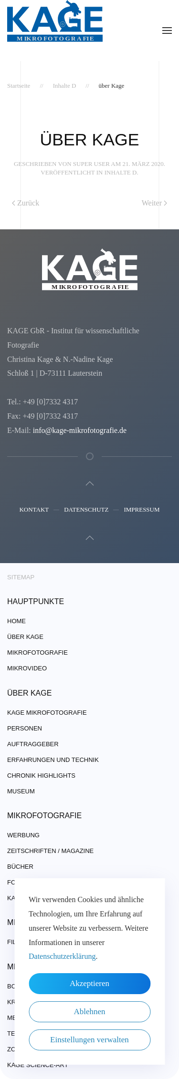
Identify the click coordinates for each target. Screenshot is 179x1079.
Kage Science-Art (37, 1065)
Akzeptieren (89, 983)
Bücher (20, 866)
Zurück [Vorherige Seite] (25, 203)
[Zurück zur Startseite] (55, 30)
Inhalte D (121, 172)
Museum (21, 791)
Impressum (141, 510)
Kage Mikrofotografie (47, 712)
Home (16, 621)
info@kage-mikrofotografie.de (79, 430)
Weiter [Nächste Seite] (154, 203)
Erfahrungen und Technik (53, 759)
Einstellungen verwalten (89, 1039)
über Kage (25, 636)
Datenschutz (86, 510)
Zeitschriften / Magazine (50, 850)
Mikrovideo (27, 668)
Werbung (23, 835)
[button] (167, 30)
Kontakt (34, 510)
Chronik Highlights (41, 775)
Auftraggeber (33, 744)
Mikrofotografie (37, 652)
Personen (24, 728)
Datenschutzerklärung (62, 956)
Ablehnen (89, 1011)
